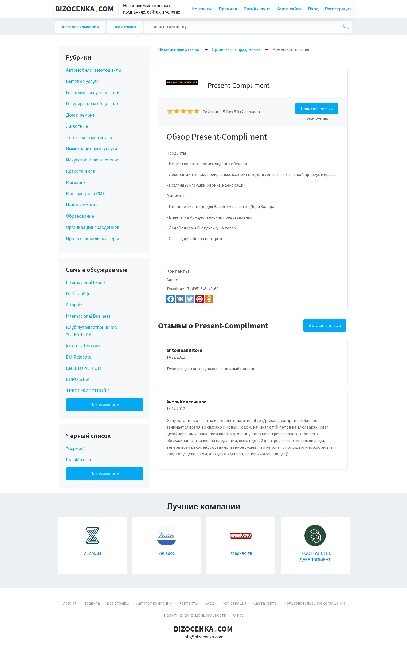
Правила (228, 9)
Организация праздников (92, 227)
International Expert (86, 282)
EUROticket (78, 379)
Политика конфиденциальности (195, 615)
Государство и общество (92, 104)
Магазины (76, 182)
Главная (69, 603)
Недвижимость (82, 205)
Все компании (104, 405)
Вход (313, 9)
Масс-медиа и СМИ (86, 193)
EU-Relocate (78, 357)
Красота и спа (80, 171)
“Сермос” (75, 448)
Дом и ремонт (80, 115)
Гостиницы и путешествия (93, 92)
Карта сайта (289, 9)
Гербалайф (77, 293)
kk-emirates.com (83, 346)
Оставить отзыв (325, 325)
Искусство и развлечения (92, 160)
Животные (77, 126)
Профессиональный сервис (94, 238)
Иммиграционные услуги (91, 148)
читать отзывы (317, 119)
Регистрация (338, 9)
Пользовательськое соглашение (315, 603)
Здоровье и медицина (89, 137)
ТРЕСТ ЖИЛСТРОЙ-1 (88, 390)
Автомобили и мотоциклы (93, 70)
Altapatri (74, 305)
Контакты (202, 9)
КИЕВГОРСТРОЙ (83, 368)
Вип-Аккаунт (257, 9)
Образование (80, 216)
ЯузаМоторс (79, 459)
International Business (88, 316)
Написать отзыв (317, 108)
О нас (238, 615)
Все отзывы (125, 26)
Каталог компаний (80, 26)
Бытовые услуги (82, 81)
